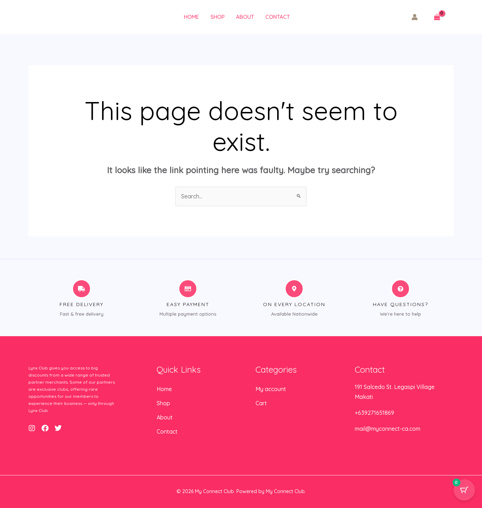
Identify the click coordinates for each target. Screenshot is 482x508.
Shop (216, 16)
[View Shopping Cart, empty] (437, 17)
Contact (275, 16)
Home (191, 16)
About (243, 16)
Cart (261, 403)
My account (271, 389)
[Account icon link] (414, 17)
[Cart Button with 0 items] (464, 490)
